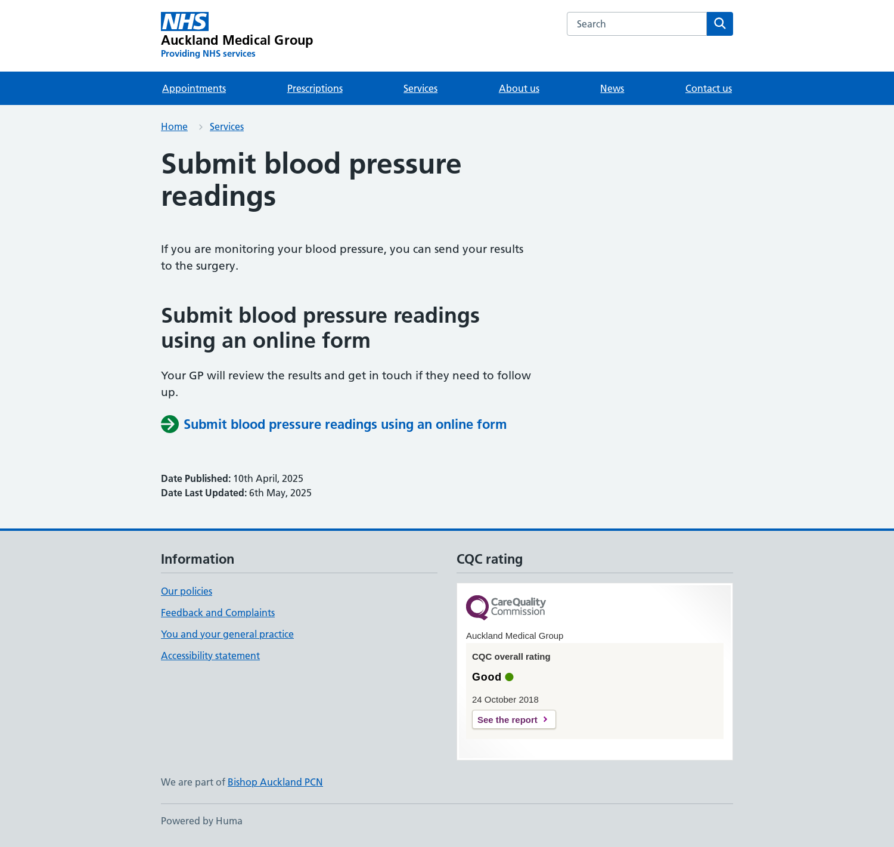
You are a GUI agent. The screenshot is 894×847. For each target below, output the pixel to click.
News (612, 88)
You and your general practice (227, 634)
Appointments (194, 88)
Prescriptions (315, 88)
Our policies (186, 591)
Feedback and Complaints (218, 613)
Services (420, 88)
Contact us (708, 88)
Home (174, 126)
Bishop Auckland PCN (275, 782)
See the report (507, 720)
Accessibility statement (210, 655)
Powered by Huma (202, 821)
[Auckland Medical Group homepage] (237, 36)
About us (519, 88)
